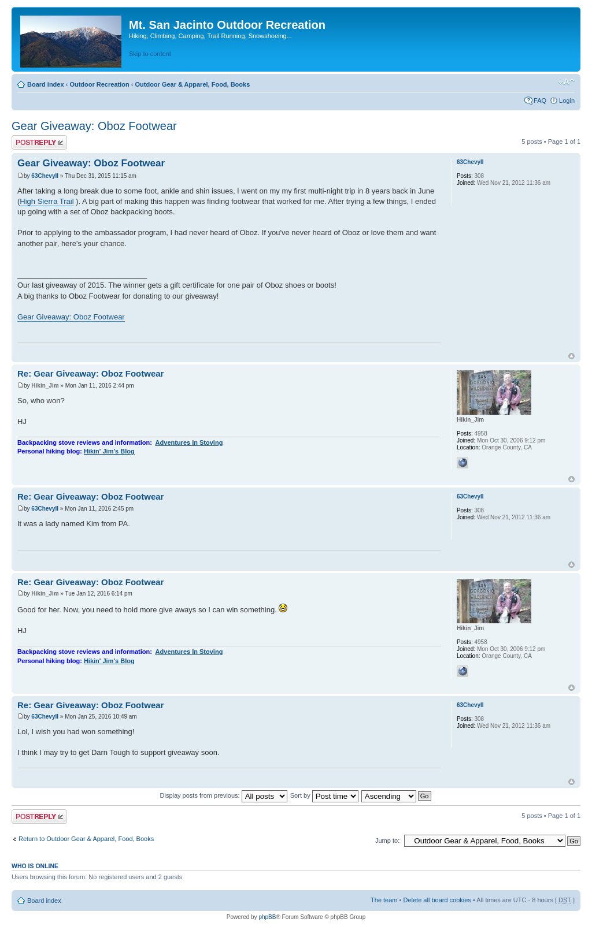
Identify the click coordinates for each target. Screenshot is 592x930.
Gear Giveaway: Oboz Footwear (94, 126)
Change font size (566, 82)
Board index (45, 84)
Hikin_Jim (44, 385)
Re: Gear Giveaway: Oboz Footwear (90, 373)
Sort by (324, 795)
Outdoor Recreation (99, 84)
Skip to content (150, 53)
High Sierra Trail (46, 201)
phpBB (267, 917)
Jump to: (387, 840)
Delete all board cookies (437, 899)
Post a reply (39, 142)
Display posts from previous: (223, 795)
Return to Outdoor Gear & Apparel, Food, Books (86, 838)
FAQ (540, 100)
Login (567, 100)
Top (571, 356)
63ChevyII (44, 176)
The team (384, 899)
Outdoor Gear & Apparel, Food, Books (192, 84)
